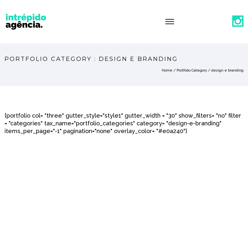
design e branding (227, 70)
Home (167, 70)
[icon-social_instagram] (237, 21)
